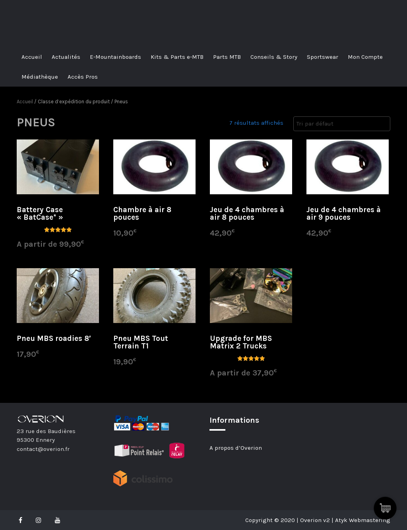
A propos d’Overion (235, 447)
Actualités (66, 56)
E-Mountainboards (115, 56)
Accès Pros (83, 76)
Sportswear (322, 56)
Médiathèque (39, 76)
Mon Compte (365, 56)
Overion (38, 9)
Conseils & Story (273, 56)
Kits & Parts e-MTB (177, 56)
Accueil (31, 56)
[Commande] (341, 123)
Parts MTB (227, 56)
